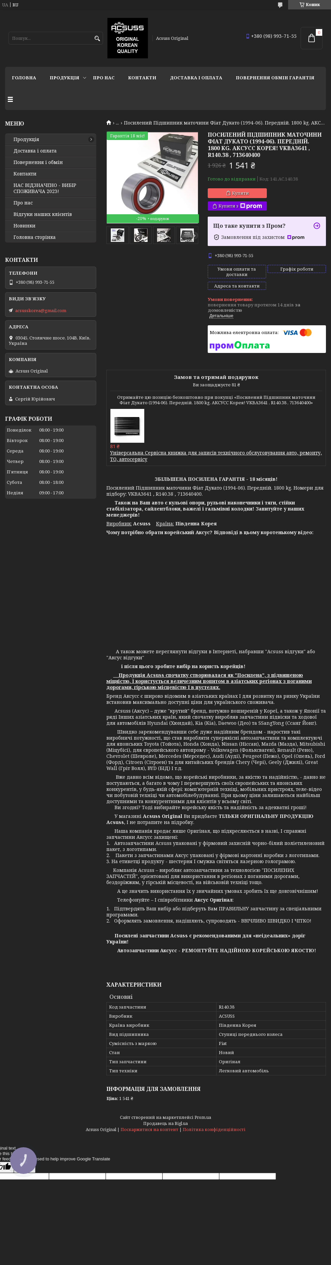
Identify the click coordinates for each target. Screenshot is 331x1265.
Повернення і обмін (38, 162)
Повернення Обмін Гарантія (275, 78)
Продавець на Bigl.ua (165, 1123)
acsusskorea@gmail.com (40, 310)
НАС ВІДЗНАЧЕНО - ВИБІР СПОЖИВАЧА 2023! (45, 188)
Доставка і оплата (196, 78)
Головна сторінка (35, 237)
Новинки (24, 226)
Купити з (240, 206)
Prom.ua (203, 1117)
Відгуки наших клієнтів (43, 214)
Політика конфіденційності (214, 1129)
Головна (24, 78)
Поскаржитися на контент (149, 1129)
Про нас (103, 78)
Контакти (142, 78)
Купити (240, 193)
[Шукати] (97, 39)
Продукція (64, 78)
